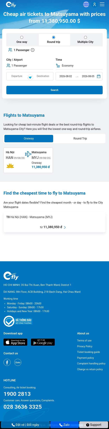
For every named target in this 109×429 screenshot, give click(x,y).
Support (93, 425)
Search (54, 90)
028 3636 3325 (23, 406)
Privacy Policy (84, 346)
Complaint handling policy (91, 363)
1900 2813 (17, 394)
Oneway (29, 138)
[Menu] (102, 4)
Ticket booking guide (88, 352)
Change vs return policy (90, 369)
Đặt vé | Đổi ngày (25, 425)
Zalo (64, 425)
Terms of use (84, 340)
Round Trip (80, 138)
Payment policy (85, 357)
